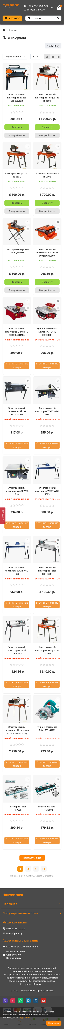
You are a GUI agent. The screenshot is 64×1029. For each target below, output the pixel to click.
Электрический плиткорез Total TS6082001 (17, 650)
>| (43, 868)
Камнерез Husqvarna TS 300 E (47, 175)
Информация (32, 894)
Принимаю (53, 1023)
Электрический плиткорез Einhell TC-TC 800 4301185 (17, 331)
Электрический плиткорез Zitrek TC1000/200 (17, 411)
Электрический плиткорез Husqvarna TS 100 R (47, 97)
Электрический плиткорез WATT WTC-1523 (47, 491)
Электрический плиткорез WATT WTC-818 (17, 491)
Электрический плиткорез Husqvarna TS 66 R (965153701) (17, 730)
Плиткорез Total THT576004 (47, 808)
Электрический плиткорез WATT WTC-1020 (17, 570)
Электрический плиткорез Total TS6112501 (47, 570)
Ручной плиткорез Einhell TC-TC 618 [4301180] (47, 331)
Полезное (32, 904)
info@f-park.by (34, 9)
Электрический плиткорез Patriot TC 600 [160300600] (47, 252)
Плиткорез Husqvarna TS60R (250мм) (17, 251)
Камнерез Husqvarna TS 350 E (16, 175)
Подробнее (24, 1017)
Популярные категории (32, 913)
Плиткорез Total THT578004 (17, 808)
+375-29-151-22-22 (35, 6)
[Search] (47, 18)
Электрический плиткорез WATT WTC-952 (47, 411)
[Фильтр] (2, 515)
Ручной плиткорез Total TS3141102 (47, 728)
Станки (13, 30)
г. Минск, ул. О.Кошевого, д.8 (22, 946)
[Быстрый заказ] (16, 135)
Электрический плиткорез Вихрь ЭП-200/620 (16, 97)
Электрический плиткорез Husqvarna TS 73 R (47, 650)
